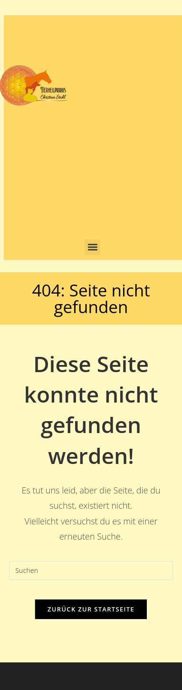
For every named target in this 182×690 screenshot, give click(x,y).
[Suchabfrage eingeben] (91, 570)
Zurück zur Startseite (91, 609)
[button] (92, 247)
